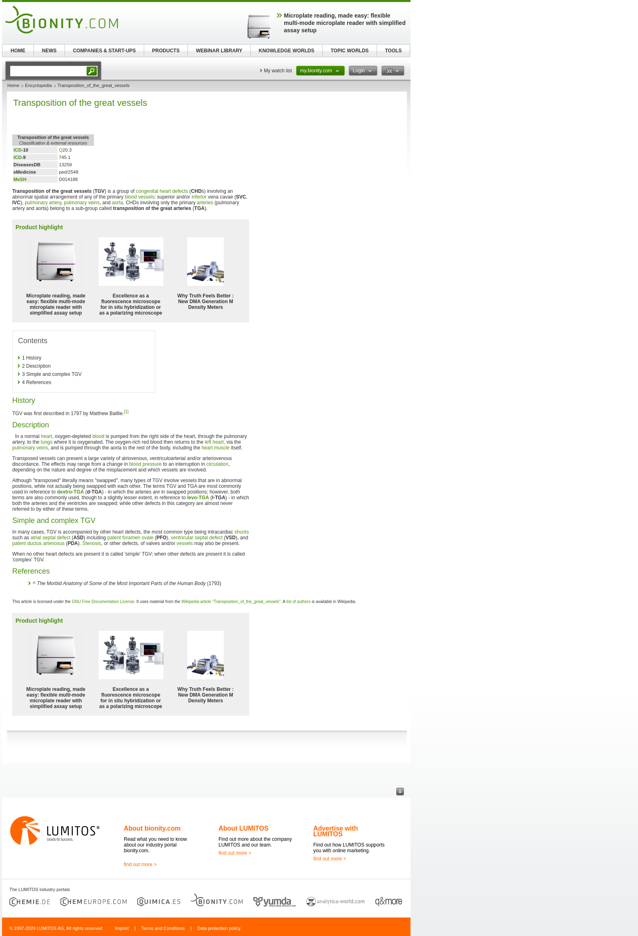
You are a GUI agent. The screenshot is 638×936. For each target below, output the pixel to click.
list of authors (298, 601)
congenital (147, 191)
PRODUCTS (165, 51)
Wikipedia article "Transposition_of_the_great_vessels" (231, 601)
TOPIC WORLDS (349, 51)
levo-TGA (198, 497)
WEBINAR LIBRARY (219, 51)
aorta (117, 203)
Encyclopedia (38, 85)
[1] (126, 411)
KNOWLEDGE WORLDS (287, 51)
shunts (241, 532)
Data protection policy (219, 928)
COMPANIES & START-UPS (104, 51)
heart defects (174, 191)
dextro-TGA (70, 492)
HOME (18, 51)
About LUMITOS (243, 828)
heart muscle (215, 448)
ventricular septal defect (197, 538)
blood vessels (139, 197)
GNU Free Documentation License (103, 601)
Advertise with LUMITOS (335, 831)
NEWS (49, 51)
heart (46, 436)
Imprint (122, 928)
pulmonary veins (82, 203)
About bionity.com (152, 828)
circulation (217, 464)
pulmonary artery (43, 203)
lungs (47, 442)
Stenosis (91, 543)
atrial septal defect (50, 538)
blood (98, 436)
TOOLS (393, 51)
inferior (199, 197)
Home (13, 85)
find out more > (140, 864)
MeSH (20, 179)
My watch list (278, 71)
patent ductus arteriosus (38, 543)
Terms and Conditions (163, 928)
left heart (214, 442)
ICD (17, 149)
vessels (184, 543)
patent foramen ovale (130, 538)
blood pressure (145, 464)
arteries (205, 203)
